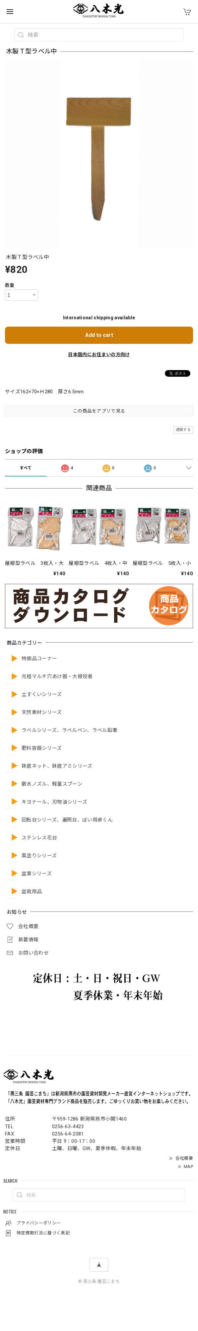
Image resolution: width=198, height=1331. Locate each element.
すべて (26, 468)
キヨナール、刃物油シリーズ (54, 802)
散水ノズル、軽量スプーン (52, 784)
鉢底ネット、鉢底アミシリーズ (57, 766)
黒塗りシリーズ (39, 856)
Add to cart (99, 335)
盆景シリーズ (37, 874)
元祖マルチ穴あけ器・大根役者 (57, 676)
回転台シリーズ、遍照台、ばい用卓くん (67, 820)
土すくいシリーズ (42, 694)
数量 (10, 285)
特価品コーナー (39, 659)
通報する (183, 430)
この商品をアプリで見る (99, 411)
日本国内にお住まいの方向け (99, 354)
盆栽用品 (32, 892)
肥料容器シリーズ (42, 748)
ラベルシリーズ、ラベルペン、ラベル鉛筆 (69, 730)
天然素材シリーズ (42, 712)
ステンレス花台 (39, 838)
